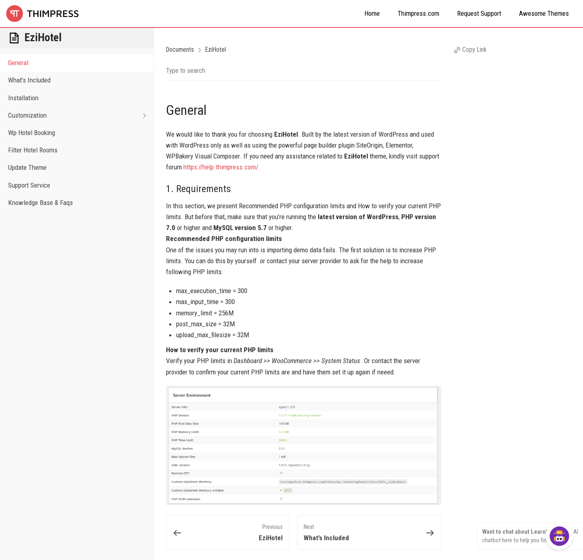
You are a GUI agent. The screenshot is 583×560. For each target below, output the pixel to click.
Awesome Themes (544, 13)
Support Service (29, 185)
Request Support (479, 13)
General (18, 63)
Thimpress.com (418, 13)
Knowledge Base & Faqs (40, 203)
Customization (80, 115)
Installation (23, 98)
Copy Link (470, 49)
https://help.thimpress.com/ (220, 167)
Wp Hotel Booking (31, 133)
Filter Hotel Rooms (32, 150)
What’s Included (29, 80)
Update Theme (27, 167)
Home (372, 13)
